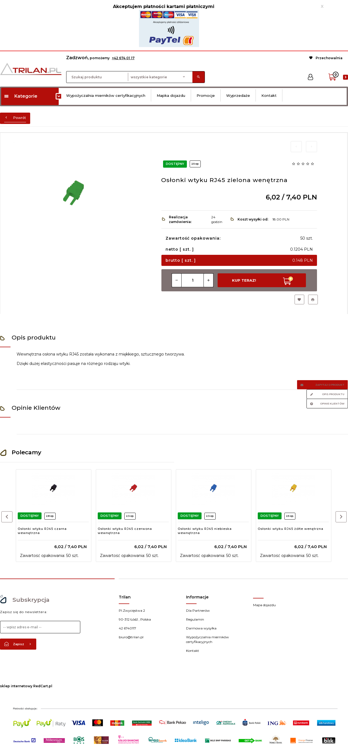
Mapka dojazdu (171, 95)
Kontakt (269, 95)
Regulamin (195, 619)
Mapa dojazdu (264, 605)
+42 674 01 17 (123, 58)
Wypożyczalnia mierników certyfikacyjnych (105, 95)
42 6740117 (127, 628)
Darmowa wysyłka (201, 628)
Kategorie (20, 96)
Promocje (206, 95)
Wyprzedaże (238, 95)
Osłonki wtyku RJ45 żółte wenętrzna (290, 529)
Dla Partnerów (198, 610)
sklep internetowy (16, 686)
